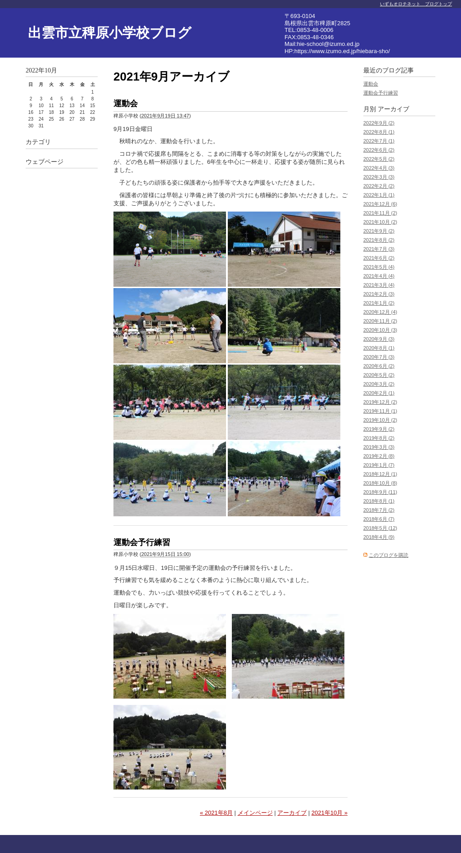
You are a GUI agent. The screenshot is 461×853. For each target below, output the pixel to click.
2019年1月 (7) (378, 465)
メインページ (255, 812)
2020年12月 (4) (380, 312)
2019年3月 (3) (378, 447)
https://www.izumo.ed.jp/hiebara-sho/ (342, 51)
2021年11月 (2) (380, 213)
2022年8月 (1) (378, 132)
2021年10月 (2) (380, 222)
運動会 (125, 103)
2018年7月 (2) (378, 510)
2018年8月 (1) (378, 501)
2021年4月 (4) (378, 276)
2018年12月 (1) (380, 474)
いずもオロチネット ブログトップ (416, 3)
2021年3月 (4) (378, 285)
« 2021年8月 (216, 812)
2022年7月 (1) (378, 141)
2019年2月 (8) (378, 456)
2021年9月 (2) (378, 231)
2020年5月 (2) (378, 375)
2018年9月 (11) (380, 492)
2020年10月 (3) (380, 330)
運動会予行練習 (141, 542)
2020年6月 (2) (378, 366)
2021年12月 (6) (380, 204)
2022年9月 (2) (378, 123)
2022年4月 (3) (378, 168)
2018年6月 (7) (378, 519)
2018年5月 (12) (380, 528)
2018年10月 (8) (380, 483)
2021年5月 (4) (378, 267)
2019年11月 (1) (380, 411)
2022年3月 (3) (378, 177)
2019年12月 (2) (380, 402)
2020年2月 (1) (378, 393)
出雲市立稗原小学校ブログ (109, 32)
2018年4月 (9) (378, 537)
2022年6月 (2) (378, 150)
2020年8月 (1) (378, 348)
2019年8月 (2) (378, 438)
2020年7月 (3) (378, 357)
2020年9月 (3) (378, 339)
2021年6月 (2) (378, 258)
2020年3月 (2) (378, 384)
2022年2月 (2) (378, 186)
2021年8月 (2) (378, 240)
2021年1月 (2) (378, 303)
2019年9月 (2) (378, 429)
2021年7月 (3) (378, 249)
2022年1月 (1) (378, 195)
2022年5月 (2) (378, 159)
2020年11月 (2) (380, 321)
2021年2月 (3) (378, 294)
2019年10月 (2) (380, 420)
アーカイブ (292, 812)
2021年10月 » (330, 812)
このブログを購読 (388, 555)
